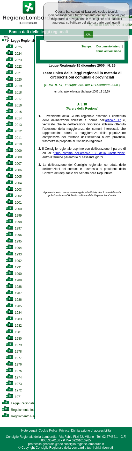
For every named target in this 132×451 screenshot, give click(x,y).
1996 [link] (13, 235)
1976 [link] (13, 364)
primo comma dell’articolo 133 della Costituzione (89, 153)
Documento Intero (108, 46)
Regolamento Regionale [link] (23, 416)
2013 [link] (13, 125)
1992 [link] (13, 261)
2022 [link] (13, 66)
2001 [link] (13, 202)
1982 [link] (13, 325)
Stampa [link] (86, 46)
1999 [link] (13, 215)
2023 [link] (13, 60)
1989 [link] (13, 280)
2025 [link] (13, 47)
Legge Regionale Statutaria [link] (25, 403)
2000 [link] (13, 209)
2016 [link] (13, 105)
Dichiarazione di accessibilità (91, 430)
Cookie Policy (48, 430)
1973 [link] (13, 384)
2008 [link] (13, 157)
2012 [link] (13, 131)
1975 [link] (13, 371)
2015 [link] (13, 112)
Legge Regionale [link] (19, 40)
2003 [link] (13, 189)
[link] (29, 25)
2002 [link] (13, 196)
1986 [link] (13, 300)
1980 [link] (13, 338)
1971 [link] (13, 397)
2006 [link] (13, 170)
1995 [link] (13, 241)
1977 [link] (13, 358)
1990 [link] (13, 274)
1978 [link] (13, 351)
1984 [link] (13, 312)
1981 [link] (13, 332)
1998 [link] (13, 222)
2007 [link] (13, 164)
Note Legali (29, 430)
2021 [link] (13, 73)
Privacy (64, 430)
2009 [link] (13, 151)
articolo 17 (113, 120)
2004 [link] (13, 183)
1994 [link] (13, 248)
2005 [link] (13, 176)
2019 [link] (13, 86)
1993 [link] (13, 254)
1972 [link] (13, 390)
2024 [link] (13, 53)
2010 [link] (13, 144)
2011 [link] (13, 138)
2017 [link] (13, 99)
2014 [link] (13, 118)
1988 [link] (13, 287)
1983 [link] (13, 319)
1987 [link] (13, 293)
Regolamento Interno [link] (21, 410)
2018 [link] (13, 92)
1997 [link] (13, 228)
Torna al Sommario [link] (108, 51)
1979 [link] (13, 345)
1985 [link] (13, 306)
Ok (88, 34)
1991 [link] (13, 267)
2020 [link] (13, 79)
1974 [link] (13, 377)
